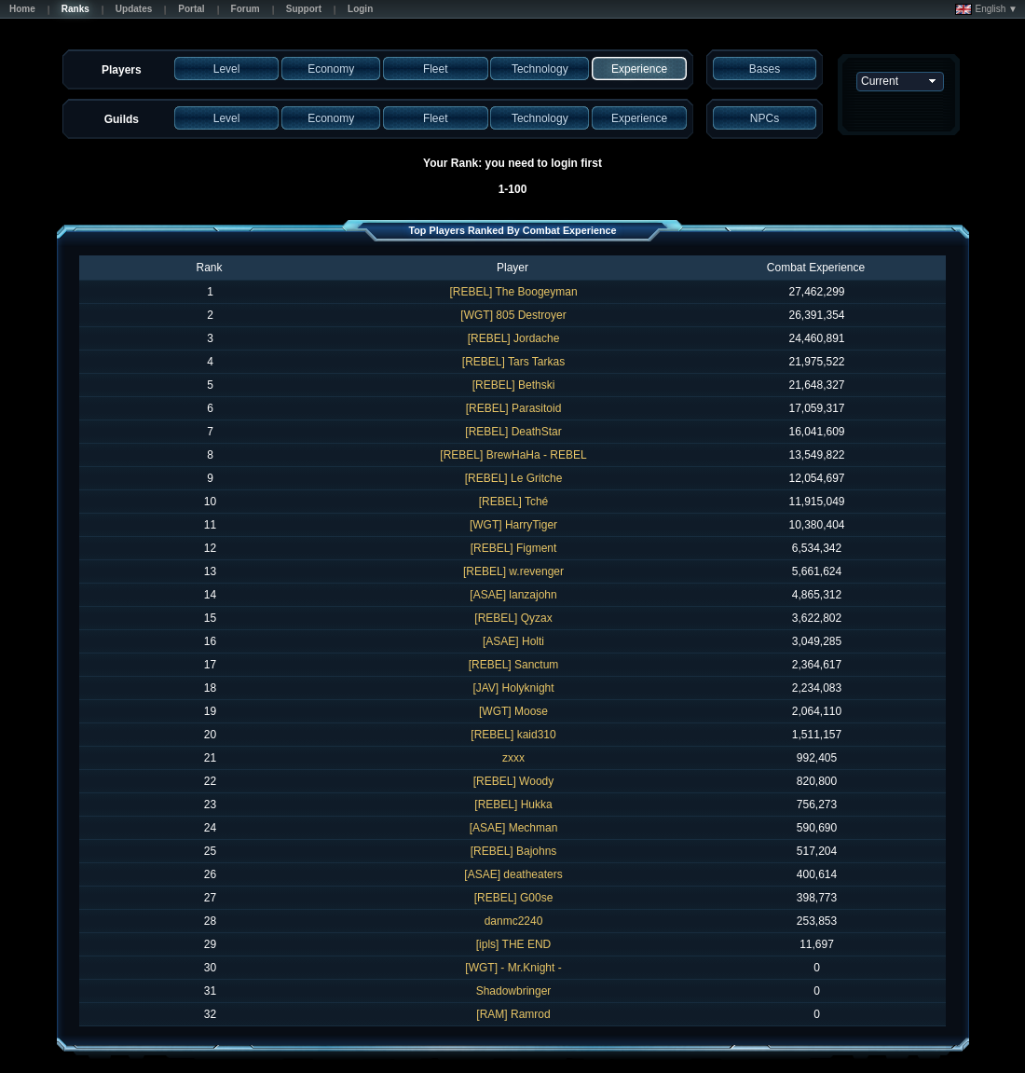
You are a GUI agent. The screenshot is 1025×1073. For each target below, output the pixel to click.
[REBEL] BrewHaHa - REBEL (513, 454)
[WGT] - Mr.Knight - (513, 967)
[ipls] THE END (513, 944)
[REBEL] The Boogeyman (513, 291)
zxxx (513, 757)
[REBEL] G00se (514, 897)
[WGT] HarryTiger (513, 524)
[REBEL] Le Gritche (514, 478)
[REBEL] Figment (514, 548)
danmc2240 (514, 921)
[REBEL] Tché (513, 501)
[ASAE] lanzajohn (513, 594)
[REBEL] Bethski (513, 385)
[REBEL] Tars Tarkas (513, 361)
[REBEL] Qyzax (513, 618)
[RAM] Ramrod (513, 1014)
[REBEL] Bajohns (514, 851)
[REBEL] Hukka (513, 804)
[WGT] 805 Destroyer (513, 315)
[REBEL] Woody (513, 781)
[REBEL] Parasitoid (514, 408)
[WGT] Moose (513, 711)
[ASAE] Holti (513, 641)
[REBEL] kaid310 (513, 734)
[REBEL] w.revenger (513, 571)
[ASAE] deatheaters (513, 874)
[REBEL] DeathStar (513, 431)
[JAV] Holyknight (513, 688)
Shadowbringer (514, 990)
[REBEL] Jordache (514, 338)
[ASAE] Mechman (514, 827)
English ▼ (986, 9)
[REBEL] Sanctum (514, 664)
